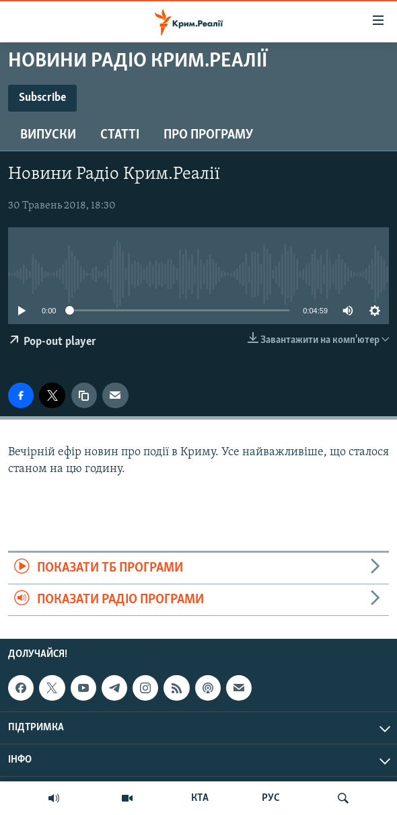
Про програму (208, 135)
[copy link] (84, 395)
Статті (119, 135)
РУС (271, 798)
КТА (200, 798)
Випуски (48, 135)
